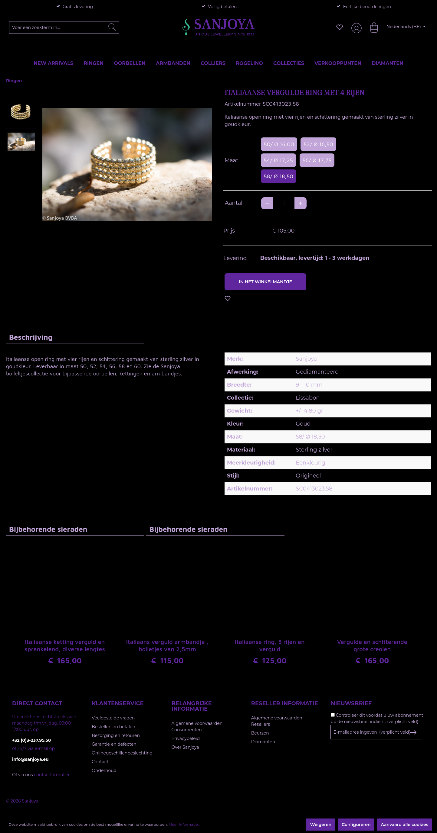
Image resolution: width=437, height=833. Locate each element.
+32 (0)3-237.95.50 (31, 740)
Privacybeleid (186, 738)
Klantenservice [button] (117, 703)
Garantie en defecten (114, 744)
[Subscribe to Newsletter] (413, 732)
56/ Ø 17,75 (317, 160)
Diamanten (263, 742)
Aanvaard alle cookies (404, 824)
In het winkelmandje (265, 282)
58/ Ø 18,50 (278, 176)
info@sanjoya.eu (30, 759)
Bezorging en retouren (116, 735)
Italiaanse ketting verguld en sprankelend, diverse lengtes (65, 646)
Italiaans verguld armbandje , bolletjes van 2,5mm (167, 646)
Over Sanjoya (185, 747)
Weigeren (320, 824)
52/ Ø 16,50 (318, 144)
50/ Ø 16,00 (279, 144)
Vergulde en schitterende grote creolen (372, 646)
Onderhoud (104, 770)
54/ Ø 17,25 (278, 160)
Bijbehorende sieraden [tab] (48, 529)
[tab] (75, 336)
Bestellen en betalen (113, 726)
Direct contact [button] (37, 703)
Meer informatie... (184, 824)
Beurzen (260, 733)
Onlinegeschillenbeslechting (122, 753)
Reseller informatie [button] (284, 703)
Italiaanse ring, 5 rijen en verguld (270, 646)
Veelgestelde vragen (113, 718)
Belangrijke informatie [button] (192, 706)
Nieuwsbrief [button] (351, 703)
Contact (100, 761)
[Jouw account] (355, 27)
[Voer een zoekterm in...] (64, 27)
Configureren (356, 824)
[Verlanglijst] (340, 27)
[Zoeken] (112, 27)
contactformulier (52, 774)
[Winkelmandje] (371, 27)
